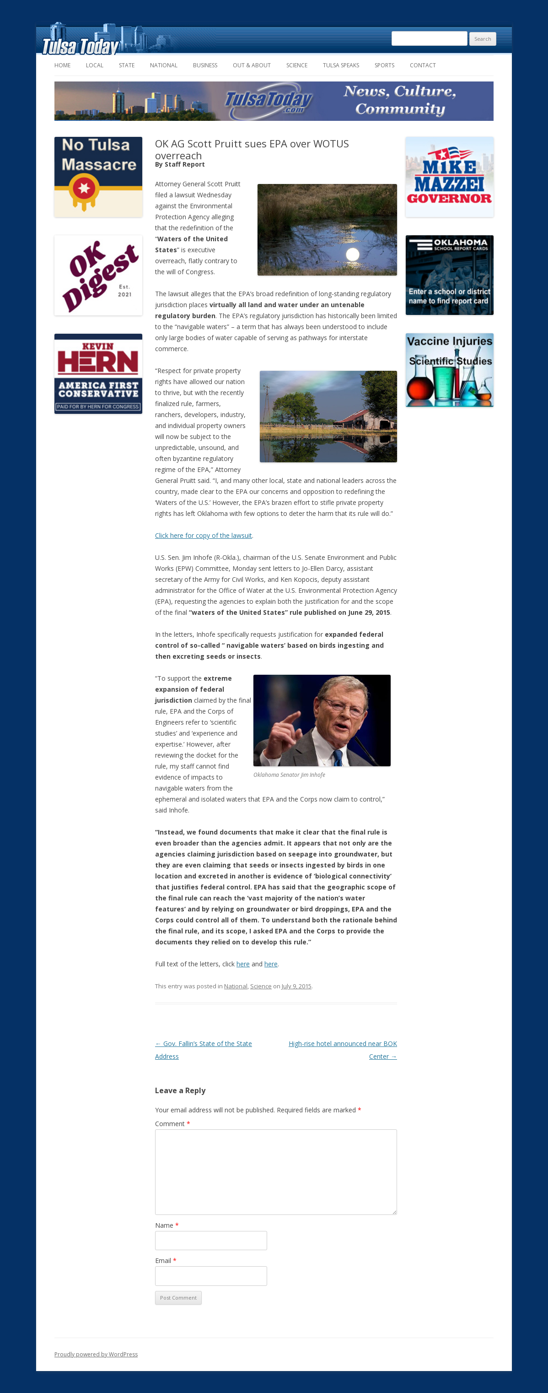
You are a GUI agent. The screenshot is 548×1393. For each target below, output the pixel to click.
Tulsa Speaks (341, 65)
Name (167, 1225)
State (126, 65)
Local (94, 65)
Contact (423, 65)
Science (296, 65)
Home (62, 65)
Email (166, 1260)
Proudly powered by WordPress (96, 1354)
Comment (172, 1123)
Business (205, 65)
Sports (384, 65)
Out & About (252, 65)
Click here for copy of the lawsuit (203, 535)
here (243, 963)
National (163, 65)
